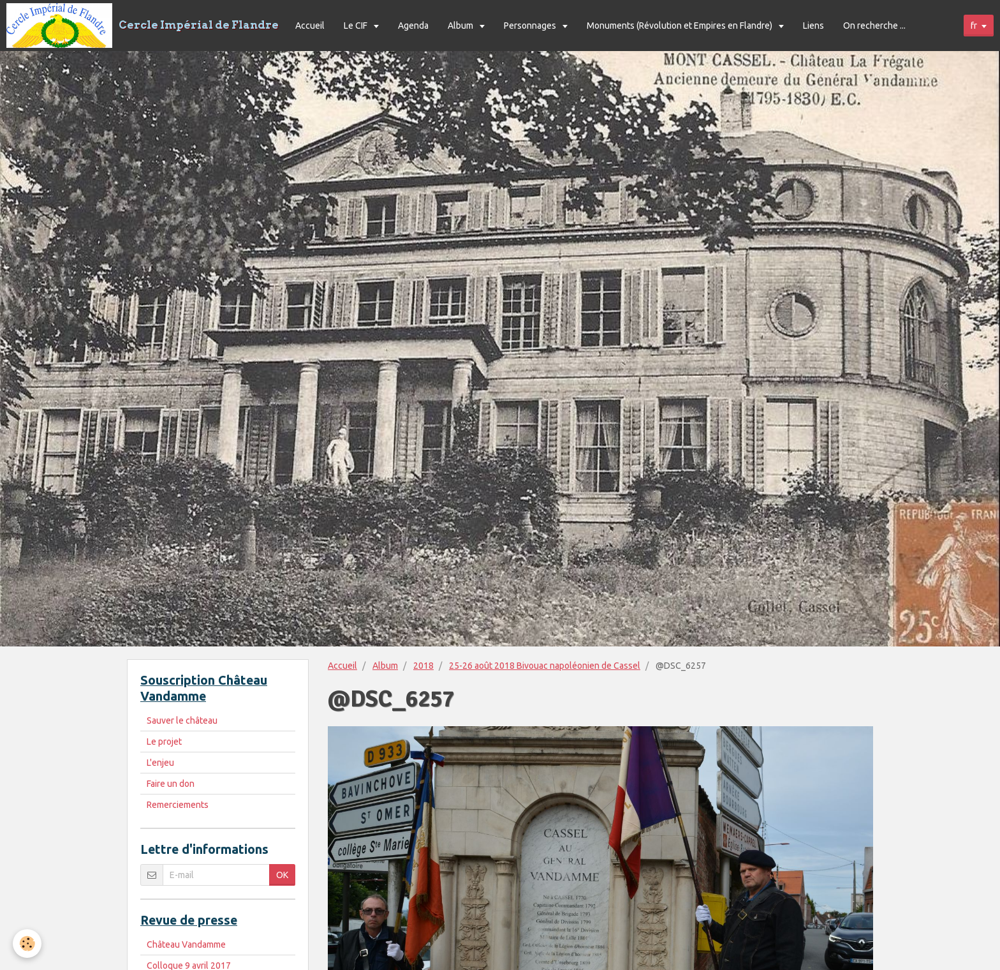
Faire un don (171, 784)
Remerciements (178, 805)
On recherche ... (874, 25)
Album (461, 25)
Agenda (413, 25)
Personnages (531, 25)
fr (974, 25)
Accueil (310, 25)
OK (282, 875)
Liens (813, 25)
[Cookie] (27, 943)
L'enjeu (160, 762)
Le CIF (356, 25)
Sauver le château (182, 720)
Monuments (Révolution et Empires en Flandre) (680, 25)
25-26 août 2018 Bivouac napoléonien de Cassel (544, 665)
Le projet (164, 741)
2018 (423, 665)
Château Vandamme (186, 944)
